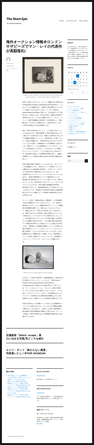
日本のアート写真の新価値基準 (77, 131)
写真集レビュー (73, 128)
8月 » (83, 92)
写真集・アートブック (75, 129)
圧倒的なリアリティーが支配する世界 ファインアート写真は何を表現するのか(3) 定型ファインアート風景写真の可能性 (19, 385)
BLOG (62, 21)
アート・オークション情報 (76, 108)
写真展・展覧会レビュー (75, 126)
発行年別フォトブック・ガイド (77, 133)
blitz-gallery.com (41, 375)
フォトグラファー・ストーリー (77, 122)
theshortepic (10, 63)
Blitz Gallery (83, 21)
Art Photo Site (71, 21)
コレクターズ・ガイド (75, 120)
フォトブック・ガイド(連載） (77, 124)
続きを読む (40, 423)
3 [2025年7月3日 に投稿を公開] (77, 76)
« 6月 (71, 92)
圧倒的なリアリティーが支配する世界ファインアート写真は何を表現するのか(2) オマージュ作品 (19, 391)
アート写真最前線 (73, 110)
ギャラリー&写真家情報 (75, 118)
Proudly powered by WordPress (16, 436)
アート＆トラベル (73, 116)
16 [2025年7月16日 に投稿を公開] (74, 82)
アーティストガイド (74, 106)
